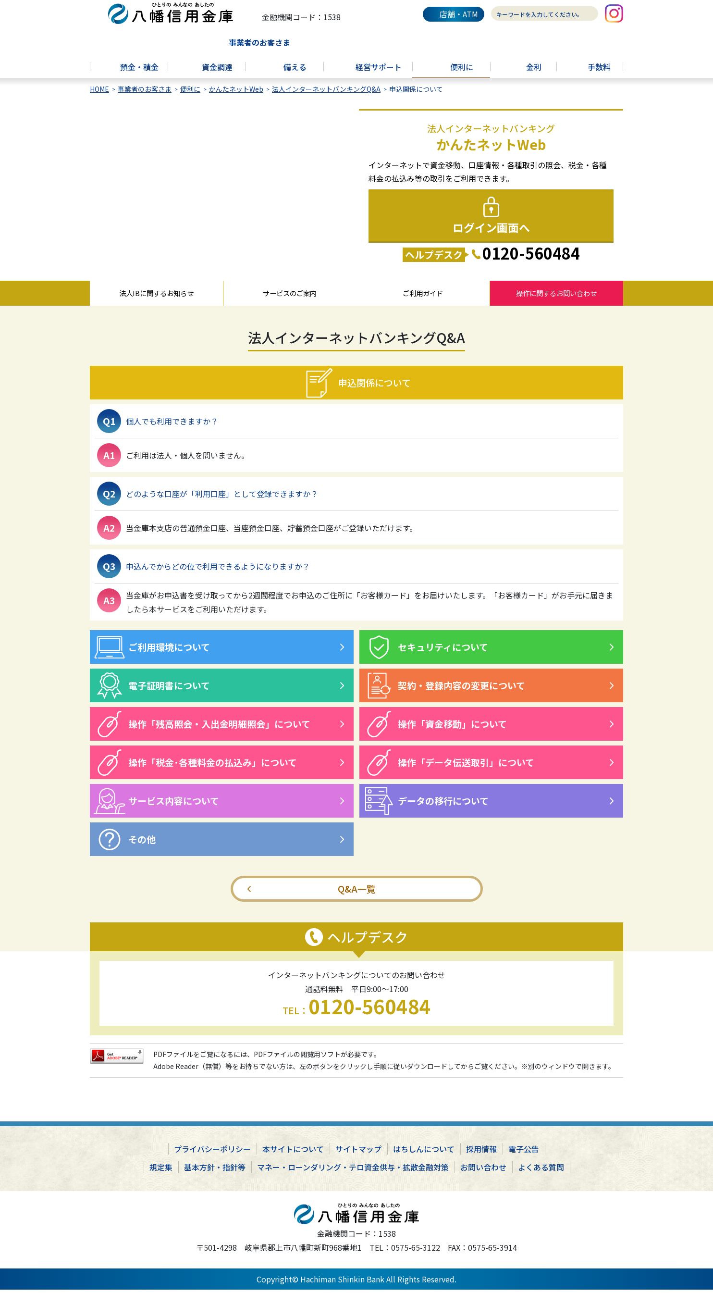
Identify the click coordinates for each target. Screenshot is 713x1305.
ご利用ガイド (423, 305)
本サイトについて (293, 1164)
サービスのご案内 (289, 305)
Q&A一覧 (357, 903)
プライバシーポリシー (212, 1164)
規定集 (160, 1182)
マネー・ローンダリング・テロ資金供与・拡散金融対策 (353, 1182)
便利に (190, 99)
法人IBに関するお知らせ (156, 305)
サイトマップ (358, 1164)
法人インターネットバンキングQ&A (326, 99)
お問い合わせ (483, 1182)
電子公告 (523, 1164)
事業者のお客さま (145, 99)
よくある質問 (541, 1182)
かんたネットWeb (236, 99)
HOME (99, 99)
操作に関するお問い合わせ (556, 305)
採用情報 (481, 1164)
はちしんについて (424, 1164)
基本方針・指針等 (215, 1182)
